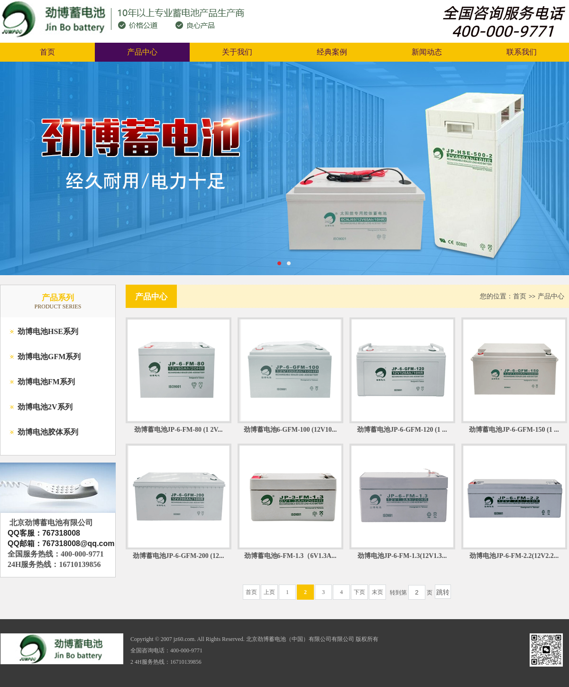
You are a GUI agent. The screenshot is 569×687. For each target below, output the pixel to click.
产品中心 (142, 52)
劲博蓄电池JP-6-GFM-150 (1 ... (514, 429)
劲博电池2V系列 (45, 407)
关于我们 (237, 52)
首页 (47, 52)
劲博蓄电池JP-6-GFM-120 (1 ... (402, 429)
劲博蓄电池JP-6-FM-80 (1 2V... (178, 429)
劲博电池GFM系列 (49, 357)
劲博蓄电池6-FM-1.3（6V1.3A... (290, 555)
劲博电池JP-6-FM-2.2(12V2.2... (514, 555)
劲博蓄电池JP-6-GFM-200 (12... (178, 555)
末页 (377, 592)
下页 (359, 592)
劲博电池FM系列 (46, 382)
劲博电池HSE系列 (48, 331)
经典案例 (332, 52)
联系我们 (521, 52)
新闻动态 (427, 52)
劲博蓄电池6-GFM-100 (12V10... (290, 429)
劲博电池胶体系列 (48, 432)
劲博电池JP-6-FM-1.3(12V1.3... (402, 555)
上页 (269, 592)
